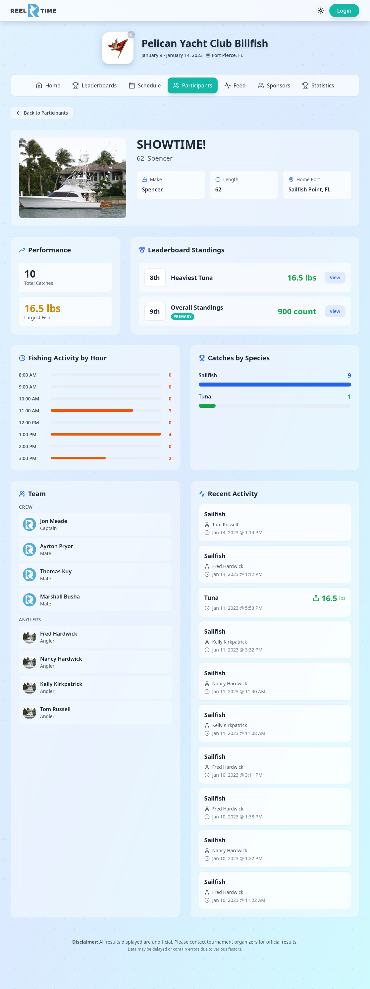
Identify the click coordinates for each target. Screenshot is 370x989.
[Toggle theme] (321, 11)
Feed (235, 85)
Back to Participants (42, 113)
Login (344, 10)
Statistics (318, 85)
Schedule (145, 85)
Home (48, 85)
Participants (192, 85)
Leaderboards (94, 85)
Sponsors (274, 85)
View (335, 277)
